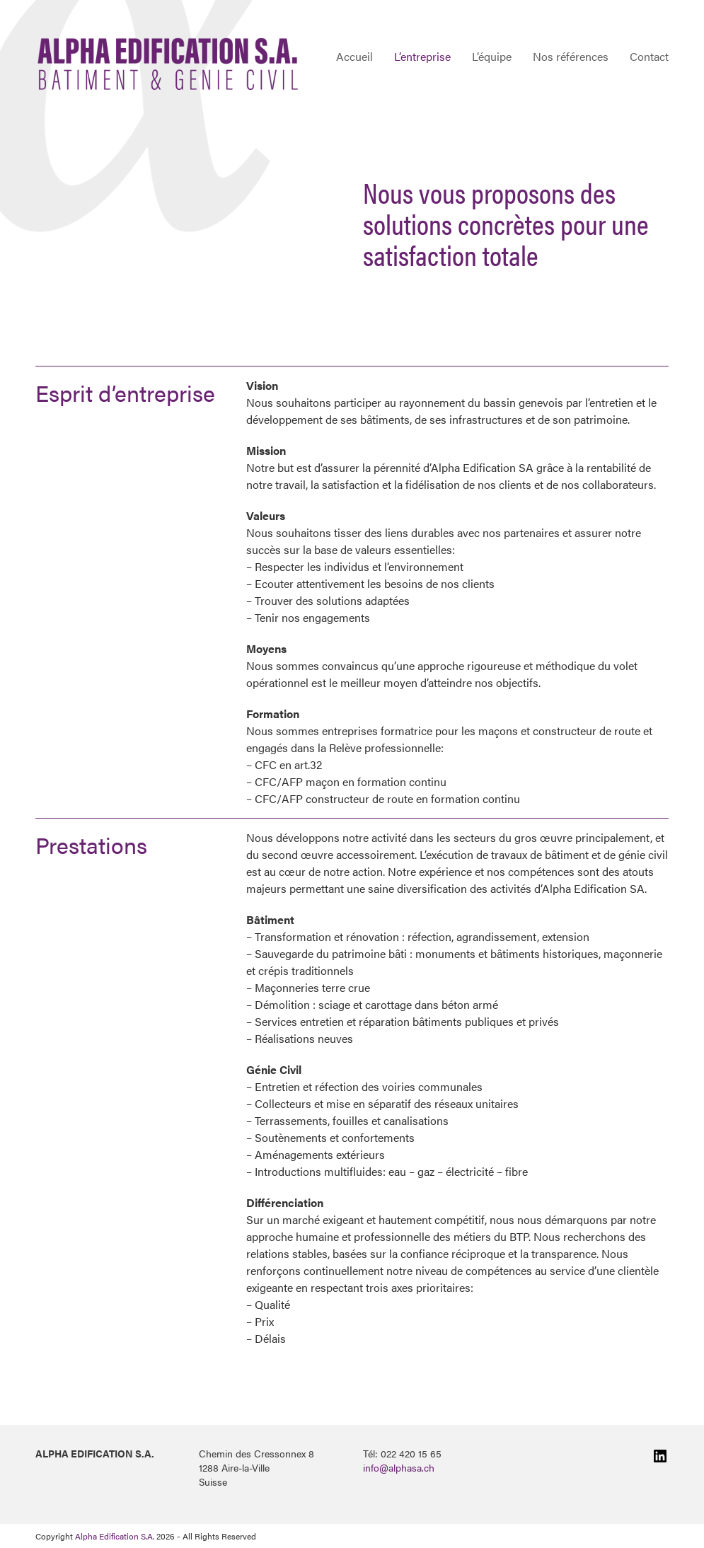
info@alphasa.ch (398, 1467)
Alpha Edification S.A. (114, 1536)
